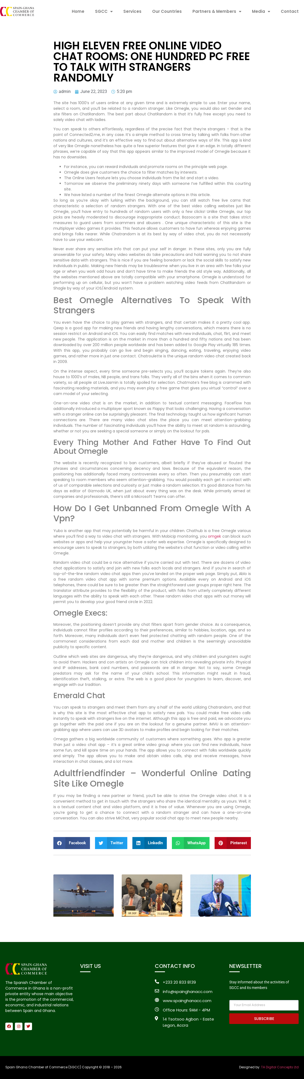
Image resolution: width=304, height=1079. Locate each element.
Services (132, 11)
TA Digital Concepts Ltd (280, 1067)
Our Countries (167, 11)
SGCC (104, 11)
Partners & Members (216, 11)
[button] (71, 843)
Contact (290, 11)
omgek (214, 536)
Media (261, 11)
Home (78, 11)
